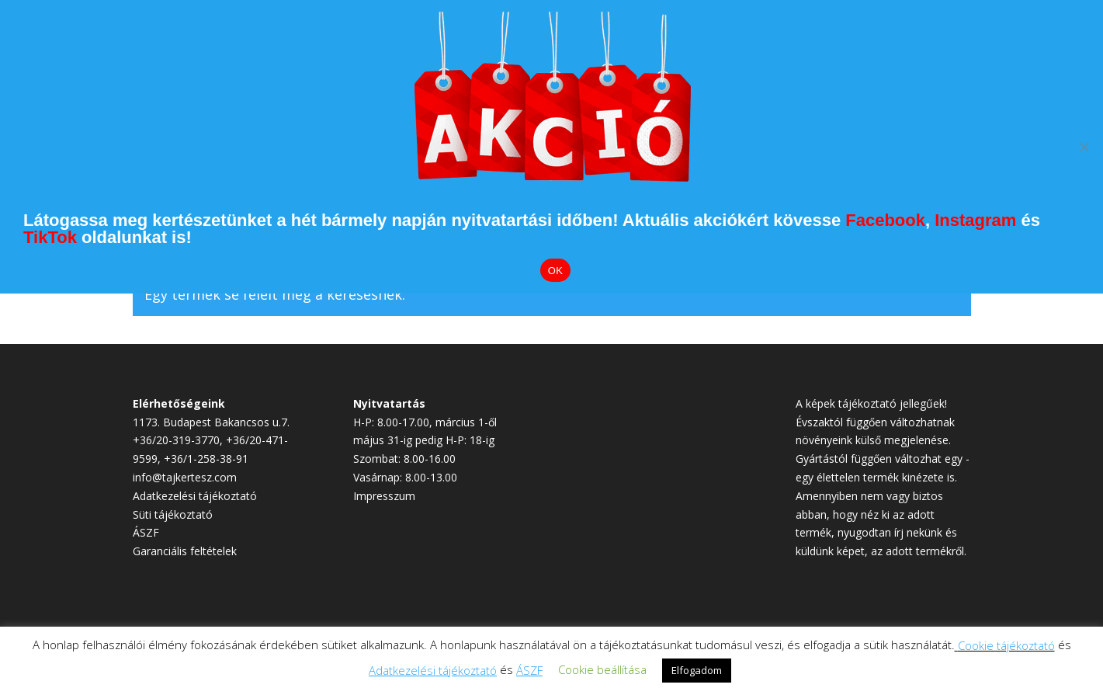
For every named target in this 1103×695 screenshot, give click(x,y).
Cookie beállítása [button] (602, 669)
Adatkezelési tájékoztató (195, 495)
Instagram (975, 220)
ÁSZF (146, 532)
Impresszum (384, 495)
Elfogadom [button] (696, 670)
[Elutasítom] (1083, 147)
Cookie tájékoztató (1006, 645)
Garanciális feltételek (185, 551)
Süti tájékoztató (173, 514)
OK (555, 270)
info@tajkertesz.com (185, 477)
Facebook (885, 220)
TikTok (50, 237)
